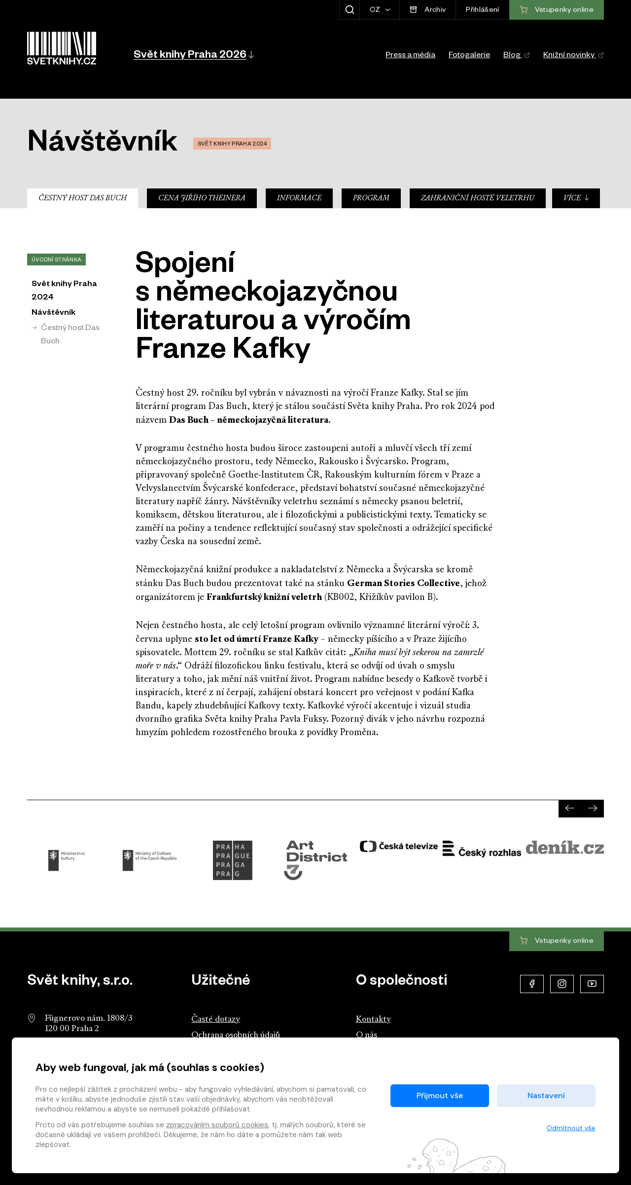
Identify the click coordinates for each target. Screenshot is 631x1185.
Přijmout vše (440, 1095)
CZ (376, 11)
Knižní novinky (573, 56)
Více (576, 198)
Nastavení (546, 1095)
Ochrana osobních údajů (235, 1035)
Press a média (410, 56)
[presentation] (570, 808)
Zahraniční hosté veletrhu (477, 198)
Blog (516, 56)
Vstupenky (557, 941)
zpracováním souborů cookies (217, 1125)
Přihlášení (482, 11)
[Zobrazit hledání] (349, 10)
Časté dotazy (215, 1019)
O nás (366, 1035)
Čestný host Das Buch (82, 198)
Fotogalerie (469, 56)
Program (371, 198)
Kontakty (373, 1019)
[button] (193, 54)
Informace (299, 198)
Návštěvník (53, 313)
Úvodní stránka (56, 260)
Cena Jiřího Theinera (201, 198)
